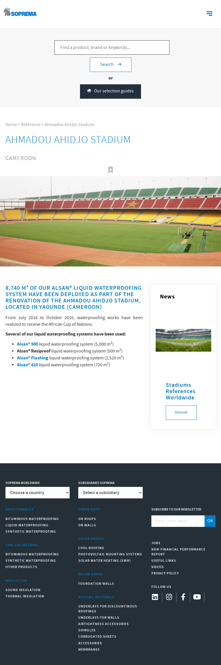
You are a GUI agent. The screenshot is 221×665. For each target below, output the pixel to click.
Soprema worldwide (22, 483)
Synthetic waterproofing (30, 531)
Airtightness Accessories (103, 624)
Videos (157, 567)
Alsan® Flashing (32, 358)
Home (11, 125)
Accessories (90, 643)
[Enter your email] (178, 521)
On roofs (87, 519)
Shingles (87, 630)
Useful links (163, 560)
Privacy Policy (165, 573)
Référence (31, 125)
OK (210, 521)
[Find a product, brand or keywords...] (111, 47)
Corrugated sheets (97, 636)
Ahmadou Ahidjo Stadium (69, 125)
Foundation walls (96, 583)
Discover (181, 412)
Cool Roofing (91, 548)
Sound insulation (23, 590)
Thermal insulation (24, 596)
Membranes (89, 649)
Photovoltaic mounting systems (110, 554)
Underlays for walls (98, 617)
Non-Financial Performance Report (178, 552)
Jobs (156, 543)
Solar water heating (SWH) (104, 560)
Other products (21, 567)
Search (110, 65)
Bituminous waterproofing (32, 519)
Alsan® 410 (27, 365)
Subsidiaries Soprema (96, 483)
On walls (87, 525)
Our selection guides (110, 91)
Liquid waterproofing (27, 525)
